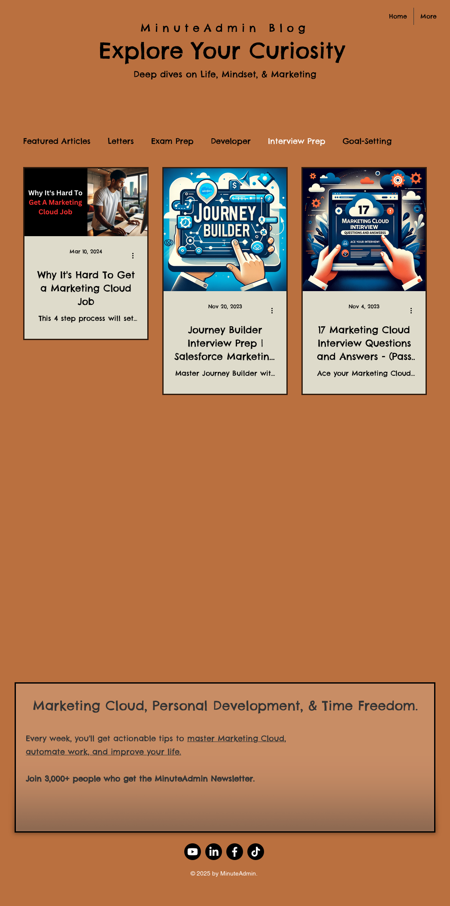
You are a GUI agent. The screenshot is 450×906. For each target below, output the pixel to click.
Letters (121, 141)
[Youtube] (192, 851)
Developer (231, 141)
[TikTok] (255, 851)
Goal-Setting (367, 141)
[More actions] (136, 255)
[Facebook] (234, 851)
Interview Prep (296, 141)
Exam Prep (172, 141)
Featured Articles (57, 141)
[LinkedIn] (213, 851)
